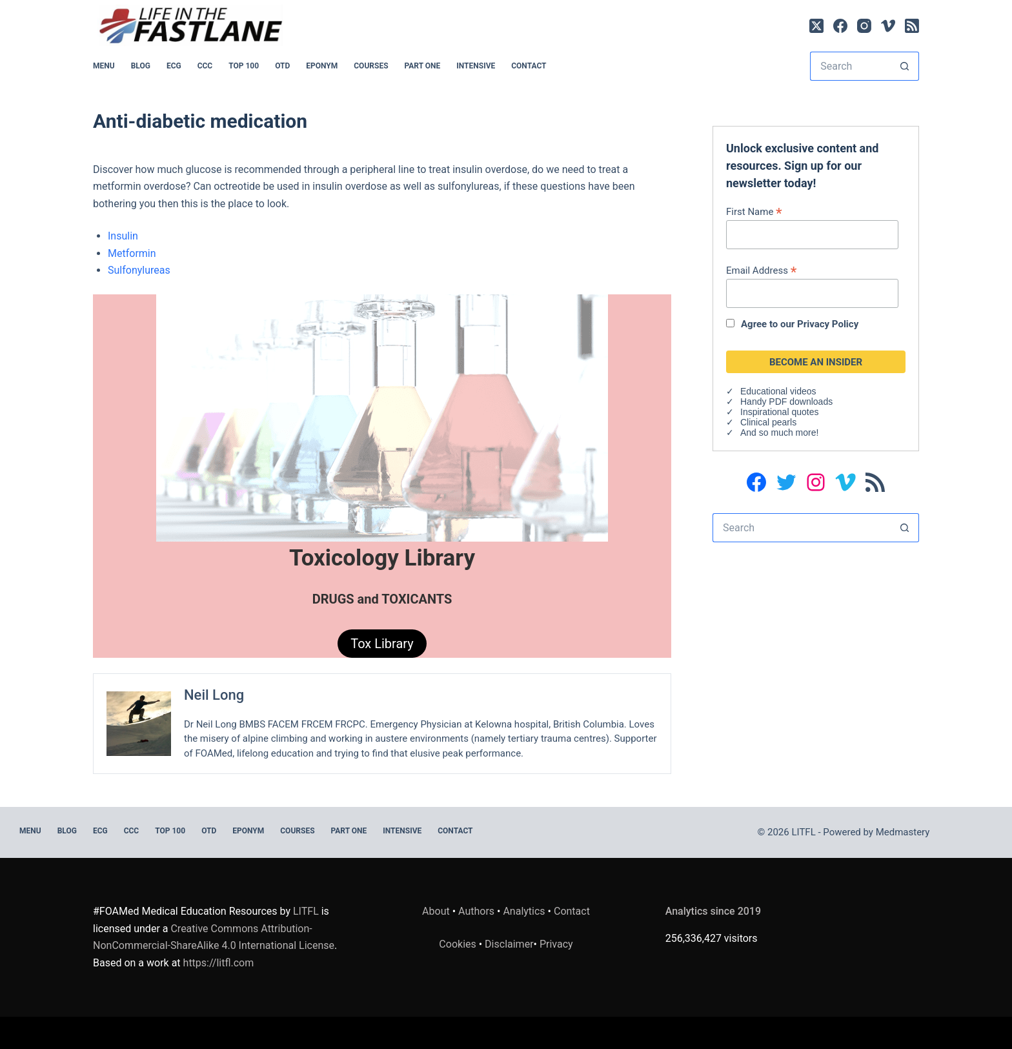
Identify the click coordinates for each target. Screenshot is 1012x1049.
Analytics (524, 911)
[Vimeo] (888, 26)
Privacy (556, 944)
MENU (104, 65)
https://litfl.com (218, 963)
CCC (205, 65)
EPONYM (322, 65)
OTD (282, 65)
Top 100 (243, 65)
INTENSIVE (475, 65)
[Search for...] (850, 66)
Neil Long (214, 695)
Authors (476, 911)
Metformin (132, 253)
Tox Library (382, 643)
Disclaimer (509, 944)
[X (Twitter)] (816, 26)
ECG (174, 65)
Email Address (761, 270)
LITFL (306, 911)
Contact (528, 65)
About (436, 911)
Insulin (123, 236)
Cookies (458, 944)
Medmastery (903, 832)
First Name (754, 211)
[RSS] (912, 26)
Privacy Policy (827, 324)
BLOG (140, 65)
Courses (371, 65)
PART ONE (423, 65)
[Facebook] (840, 26)
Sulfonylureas (139, 270)
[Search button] (904, 66)
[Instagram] (864, 26)
